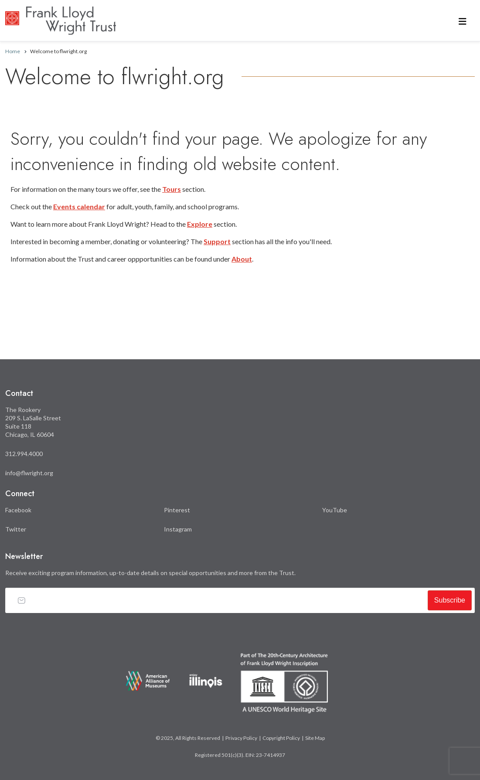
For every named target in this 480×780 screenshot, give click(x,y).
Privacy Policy (241, 738)
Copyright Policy (281, 738)
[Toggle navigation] (462, 20)
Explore (199, 224)
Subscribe (449, 600)
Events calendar (79, 206)
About (241, 259)
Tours (171, 189)
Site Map (315, 738)
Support (217, 241)
